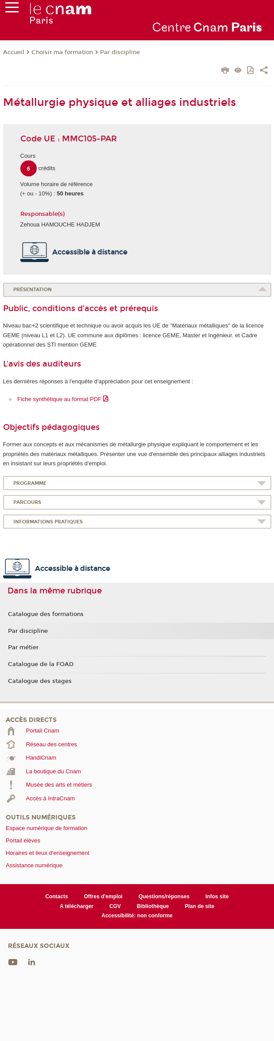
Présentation (32, 289)
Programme (29, 483)
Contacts (56, 896)
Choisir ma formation (62, 52)
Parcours (27, 502)
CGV (115, 906)
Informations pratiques (48, 522)
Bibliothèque (153, 906)
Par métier (23, 647)
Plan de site (200, 906)
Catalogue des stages (40, 681)
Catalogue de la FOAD (40, 664)
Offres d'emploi (103, 896)
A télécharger (76, 906)
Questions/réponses (164, 896)
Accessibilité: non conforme (137, 915)
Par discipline (120, 52)
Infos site (217, 896)
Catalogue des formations (46, 614)
